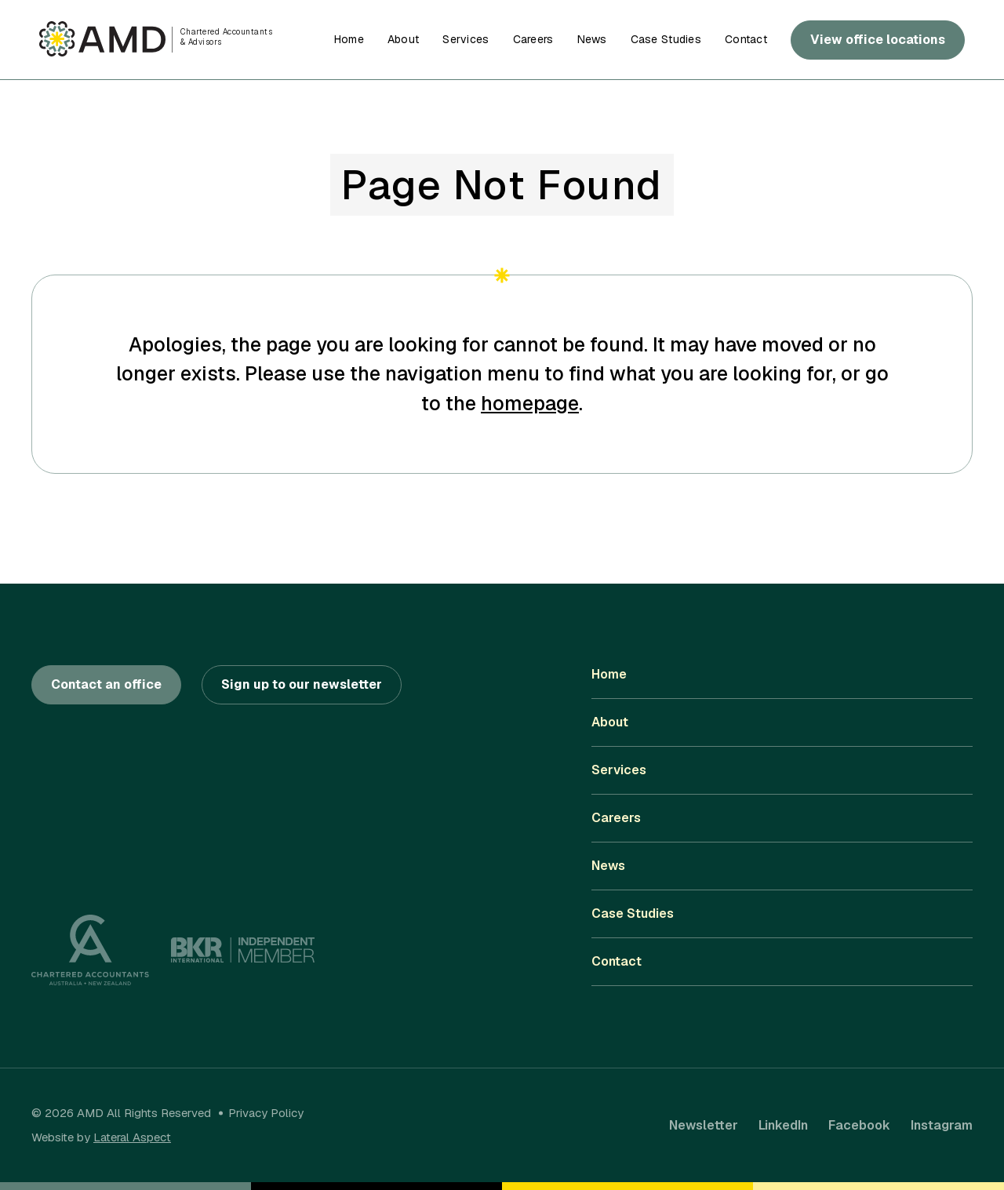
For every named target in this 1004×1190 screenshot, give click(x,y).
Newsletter (703, 1125)
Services (465, 39)
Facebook (859, 1125)
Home (349, 39)
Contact (746, 39)
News (592, 39)
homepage (530, 404)
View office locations (877, 39)
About (403, 39)
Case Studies (666, 39)
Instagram (942, 1125)
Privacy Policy (266, 1112)
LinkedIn (783, 1125)
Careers (533, 39)
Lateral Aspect (132, 1137)
